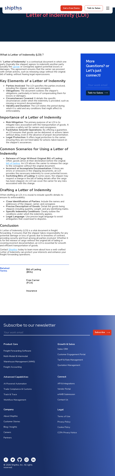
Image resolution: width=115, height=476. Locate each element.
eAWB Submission (66, 395)
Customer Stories (12, 423)
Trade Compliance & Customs (18, 393)
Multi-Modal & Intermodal (16, 357)
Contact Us (63, 400)
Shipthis (13, 249)
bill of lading (13, 163)
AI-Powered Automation (15, 387)
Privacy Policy (64, 425)
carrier (16, 66)
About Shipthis (11, 418)
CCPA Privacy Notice (67, 436)
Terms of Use (64, 420)
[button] (107, 8)
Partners (8, 439)
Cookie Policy (64, 431)
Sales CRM (63, 351)
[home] (13, 8)
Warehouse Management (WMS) (19, 362)
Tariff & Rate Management (70, 362)
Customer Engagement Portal (72, 356)
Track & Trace (10, 398)
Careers (7, 434)
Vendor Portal (64, 389)
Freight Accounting (13, 367)
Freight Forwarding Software (17, 351)
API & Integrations (66, 384)
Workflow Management (15, 403)
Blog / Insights (10, 429)
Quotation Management (69, 367)
